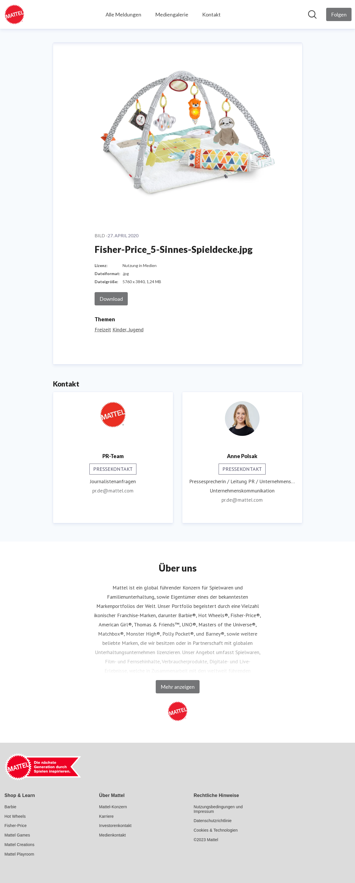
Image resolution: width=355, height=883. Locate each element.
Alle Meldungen (123, 14)
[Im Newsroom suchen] (312, 14)
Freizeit (103, 329)
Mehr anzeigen (178, 687)
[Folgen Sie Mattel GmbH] (339, 14)
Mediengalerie (171, 14)
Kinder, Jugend (128, 329)
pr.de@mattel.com (113, 490)
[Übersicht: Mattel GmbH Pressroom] (14, 14)
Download (111, 299)
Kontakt (211, 14)
